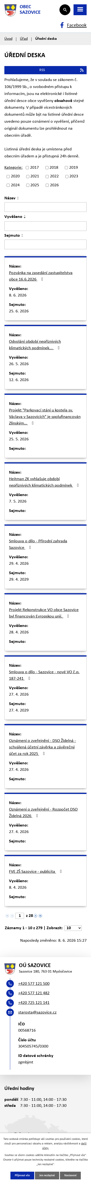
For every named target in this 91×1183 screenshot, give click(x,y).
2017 (34, 167)
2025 (34, 185)
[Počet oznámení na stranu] (73, 928)
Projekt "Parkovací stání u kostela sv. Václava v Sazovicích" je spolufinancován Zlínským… (45, 417)
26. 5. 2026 (19, 364)
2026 (54, 185)
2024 (15, 185)
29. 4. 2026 (19, 563)
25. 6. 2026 (19, 311)
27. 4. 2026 (19, 694)
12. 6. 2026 (19, 380)
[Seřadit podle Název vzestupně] (18, 197)
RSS (61, 70)
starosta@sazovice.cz (37, 1012)
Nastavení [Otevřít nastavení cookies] (70, 1175)
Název (10, 198)
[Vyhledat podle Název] (45, 207)
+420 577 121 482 (34, 993)
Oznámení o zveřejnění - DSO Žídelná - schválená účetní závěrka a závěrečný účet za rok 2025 (42, 747)
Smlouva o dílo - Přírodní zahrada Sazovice (38, 544)
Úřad (24, 39)
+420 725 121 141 (34, 1003)
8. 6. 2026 (17, 295)
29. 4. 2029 (19, 579)
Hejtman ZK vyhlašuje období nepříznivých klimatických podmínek (45, 482)
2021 (34, 176)
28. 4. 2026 (19, 632)
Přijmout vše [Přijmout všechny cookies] (22, 1175)
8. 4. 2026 (17, 887)
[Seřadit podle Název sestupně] (18, 199)
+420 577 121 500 (34, 983)
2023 (73, 176)
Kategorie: (13, 167)
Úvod (8, 39)
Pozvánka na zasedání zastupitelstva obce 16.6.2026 (41, 276)
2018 (54, 167)
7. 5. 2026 (17, 501)
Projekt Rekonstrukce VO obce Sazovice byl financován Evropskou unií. (44, 613)
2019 (73, 167)
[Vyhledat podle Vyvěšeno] (45, 226)
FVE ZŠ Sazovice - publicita (36, 871)
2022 (54, 176)
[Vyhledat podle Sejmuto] (45, 244)
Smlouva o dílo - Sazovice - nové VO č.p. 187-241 (44, 675)
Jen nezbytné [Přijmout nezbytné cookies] (47, 1175)
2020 (15, 176)
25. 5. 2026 (19, 439)
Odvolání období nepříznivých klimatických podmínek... (35, 344)
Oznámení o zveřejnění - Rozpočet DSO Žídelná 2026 (43, 812)
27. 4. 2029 (19, 710)
